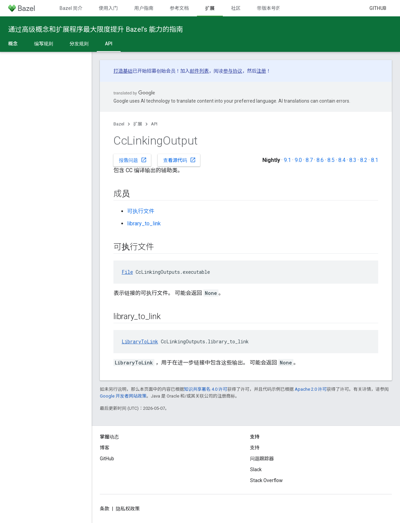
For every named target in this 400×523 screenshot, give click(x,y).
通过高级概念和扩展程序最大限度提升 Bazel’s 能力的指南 (95, 29)
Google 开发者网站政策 (123, 396)
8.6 (320, 160)
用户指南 (143, 8)
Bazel (118, 123)
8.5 (331, 160)
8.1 (374, 160)
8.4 (341, 160)
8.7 (309, 160)
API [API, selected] (108, 43)
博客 (104, 447)
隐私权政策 (128, 508)
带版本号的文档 (273, 8)
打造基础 (123, 71)
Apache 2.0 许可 (311, 389)
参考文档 (179, 8)
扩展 (137, 123)
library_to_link (144, 223)
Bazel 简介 (71, 8)
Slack (256, 469)
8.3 (352, 160)
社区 (236, 8)
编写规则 (43, 43)
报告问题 (133, 160)
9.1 (287, 160)
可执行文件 (140, 211)
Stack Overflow (266, 480)
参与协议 (232, 71)
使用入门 (108, 8)
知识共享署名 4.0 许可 (205, 389)
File (127, 272)
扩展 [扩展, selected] (210, 8)
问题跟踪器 (262, 458)
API (154, 123)
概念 (13, 43)
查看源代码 (179, 160)
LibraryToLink (140, 341)
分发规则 (79, 43)
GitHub (377, 8)
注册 (261, 71)
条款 (104, 508)
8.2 (363, 160)
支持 (255, 447)
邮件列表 (199, 71)
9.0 (298, 160)
